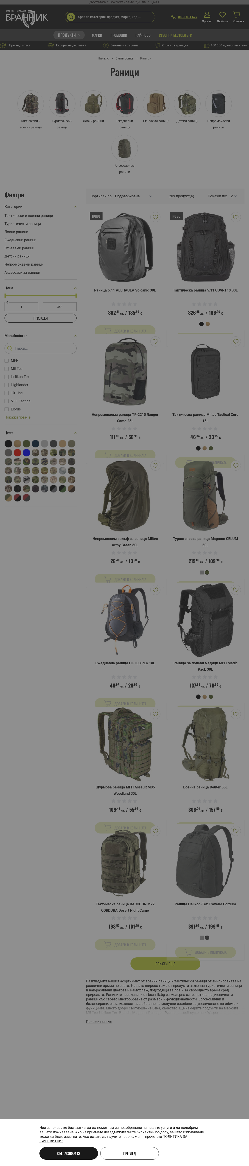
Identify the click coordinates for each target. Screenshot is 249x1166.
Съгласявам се (68, 1153)
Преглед (129, 1153)
